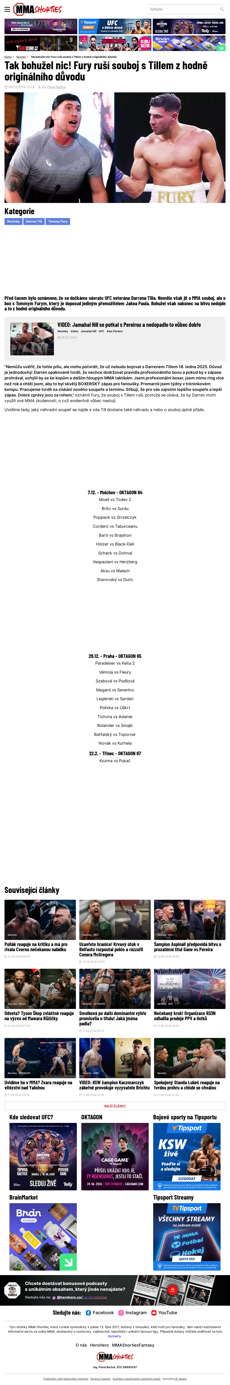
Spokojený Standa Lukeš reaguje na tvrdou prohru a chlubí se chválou (187, 1085)
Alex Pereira (115, 331)
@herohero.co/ (79, 1298)
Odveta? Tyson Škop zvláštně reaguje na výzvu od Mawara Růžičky (39, 1016)
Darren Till (34, 221)
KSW (96, 1073)
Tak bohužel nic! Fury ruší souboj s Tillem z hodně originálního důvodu (74, 57)
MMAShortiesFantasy (133, 1345)
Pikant (22, 1004)
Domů (8, 57)
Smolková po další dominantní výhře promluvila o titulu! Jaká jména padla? (112, 1019)
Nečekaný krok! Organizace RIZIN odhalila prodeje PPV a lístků (185, 1016)
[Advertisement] (115, 259)
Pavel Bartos (56, 87)
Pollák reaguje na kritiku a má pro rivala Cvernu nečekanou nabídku (35, 947)
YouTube (164, 1313)
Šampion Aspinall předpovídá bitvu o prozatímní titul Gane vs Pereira (187, 947)
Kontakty (114, 1336)
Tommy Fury (57, 221)
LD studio (181, 1379)
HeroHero (99, 1345)
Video (74, 331)
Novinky (21, 57)
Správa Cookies (100, 1379)
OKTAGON (99, 1004)
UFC (101, 331)
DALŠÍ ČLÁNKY (115, 1106)
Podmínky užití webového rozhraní (66, 1379)
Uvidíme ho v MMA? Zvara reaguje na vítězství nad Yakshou (38, 1085)
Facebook (100, 1313)
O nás (81, 1345)
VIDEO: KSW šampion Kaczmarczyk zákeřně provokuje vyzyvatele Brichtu (114, 1085)
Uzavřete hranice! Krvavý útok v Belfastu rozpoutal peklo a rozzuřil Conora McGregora (111, 950)
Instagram (132, 1313)
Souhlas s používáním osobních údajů (136, 1379)
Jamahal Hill (88, 331)
